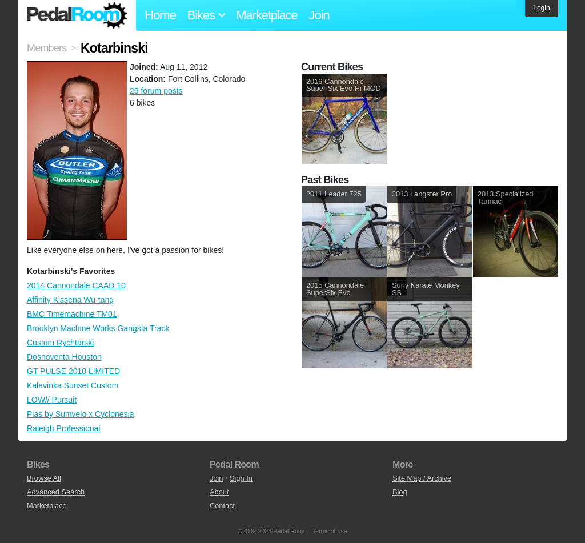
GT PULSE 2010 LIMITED (73, 371)
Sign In (241, 478)
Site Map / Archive (421, 478)
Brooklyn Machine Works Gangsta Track (98, 328)
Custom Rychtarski (60, 342)
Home (160, 15)
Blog (399, 492)
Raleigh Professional (63, 428)
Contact (222, 505)
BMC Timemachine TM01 (72, 314)
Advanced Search (56, 492)
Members (46, 48)
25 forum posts (156, 90)
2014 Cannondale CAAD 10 (76, 285)
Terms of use (329, 531)
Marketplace (267, 15)
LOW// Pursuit (52, 399)
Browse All (44, 478)
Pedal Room (77, 15)
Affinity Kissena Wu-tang (70, 299)
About (219, 492)
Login (541, 8)
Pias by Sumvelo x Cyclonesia (80, 414)
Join (319, 15)
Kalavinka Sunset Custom (72, 385)
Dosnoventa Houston (64, 356)
